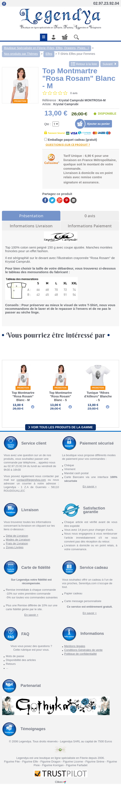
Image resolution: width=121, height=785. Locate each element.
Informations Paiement (90, 225)
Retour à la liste (84, 64)
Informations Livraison (31, 225)
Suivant (109, 64)
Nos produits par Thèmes (21, 53)
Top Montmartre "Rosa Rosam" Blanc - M (23, 396)
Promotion (20, 101)
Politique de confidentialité (80, 654)
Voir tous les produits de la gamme (60, 428)
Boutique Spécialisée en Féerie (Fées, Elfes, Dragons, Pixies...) (46, 48)
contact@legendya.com (31, 480)
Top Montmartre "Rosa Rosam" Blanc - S (60, 396)
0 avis (89, 215)
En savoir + (90, 487)
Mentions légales (74, 647)
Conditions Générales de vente (83, 651)
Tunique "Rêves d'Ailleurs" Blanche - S (98, 396)
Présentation (31, 215)
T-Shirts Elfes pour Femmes (76, 53)
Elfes (49, 53)
